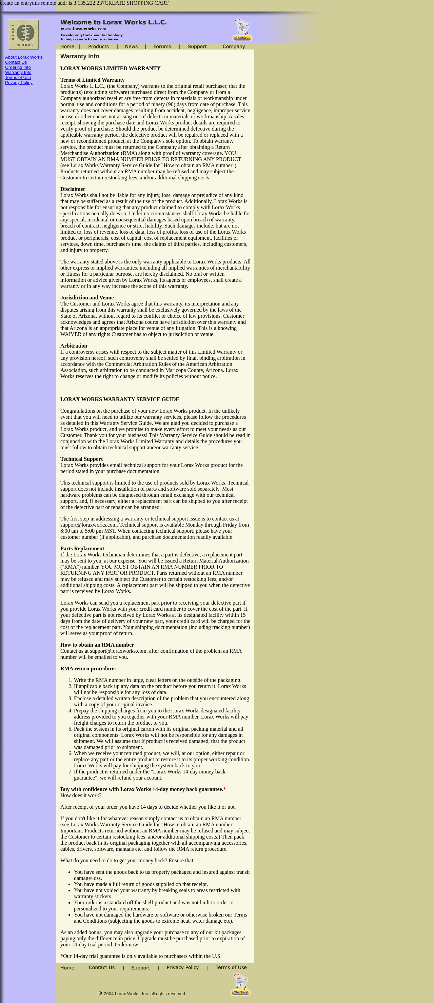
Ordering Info (18, 67)
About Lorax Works (23, 57)
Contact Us (16, 62)
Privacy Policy (19, 82)
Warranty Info (18, 72)
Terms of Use (18, 77)
